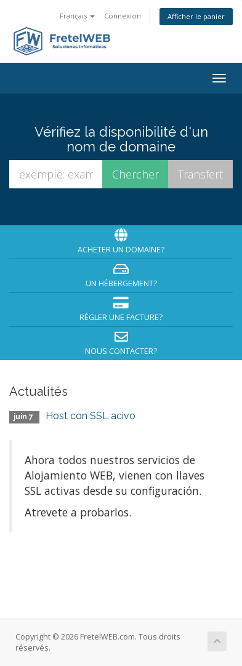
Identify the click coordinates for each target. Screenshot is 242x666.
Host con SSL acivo (90, 416)
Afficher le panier (196, 16)
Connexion (122, 15)
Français (77, 15)
